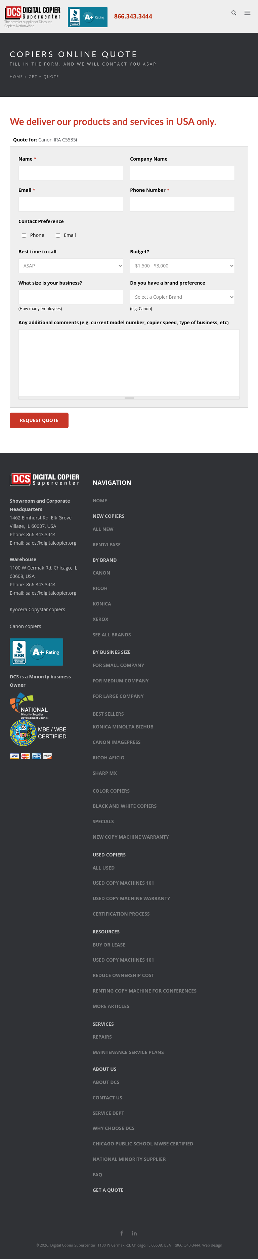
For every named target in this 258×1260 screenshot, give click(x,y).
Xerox (101, 620)
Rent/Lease (107, 545)
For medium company (121, 681)
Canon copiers (25, 627)
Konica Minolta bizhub (123, 727)
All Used (104, 868)
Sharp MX (105, 773)
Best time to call (37, 252)
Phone (37, 236)
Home (16, 77)
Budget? (139, 252)
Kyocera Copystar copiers (37, 610)
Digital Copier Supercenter (72, 1245)
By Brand (105, 560)
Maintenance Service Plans (128, 1053)
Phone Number (149, 190)
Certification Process (121, 914)
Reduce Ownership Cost (123, 976)
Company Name (148, 159)
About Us (105, 1069)
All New (103, 530)
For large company (118, 697)
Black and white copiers (125, 807)
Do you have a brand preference (167, 283)
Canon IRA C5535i (57, 140)
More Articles (111, 1007)
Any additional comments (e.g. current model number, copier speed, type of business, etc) (123, 323)
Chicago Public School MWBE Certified (143, 1144)
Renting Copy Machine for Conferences (145, 991)
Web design (212, 1245)
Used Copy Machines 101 (123, 884)
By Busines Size (112, 653)
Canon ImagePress (117, 743)
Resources (106, 932)
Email (26, 190)
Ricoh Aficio (109, 758)
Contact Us (107, 1098)
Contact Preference (41, 222)
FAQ (97, 1175)
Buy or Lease (109, 945)
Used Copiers (109, 855)
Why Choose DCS (114, 1129)
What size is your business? (50, 283)
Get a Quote (108, 1190)
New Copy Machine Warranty (131, 837)
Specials (103, 822)
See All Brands (112, 635)
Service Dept (108, 1113)
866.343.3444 (133, 16)
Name (27, 159)
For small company (118, 666)
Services (103, 1024)
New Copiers (109, 517)
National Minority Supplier (129, 1160)
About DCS (106, 1083)
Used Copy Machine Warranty (131, 899)
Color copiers (111, 791)
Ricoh (100, 589)
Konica (102, 604)
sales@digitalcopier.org (51, 543)
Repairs (102, 1038)
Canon (102, 574)
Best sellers (108, 714)
